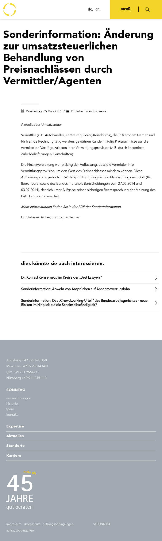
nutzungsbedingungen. (58, 524)
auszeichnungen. (19, 398)
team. (10, 409)
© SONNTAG (102, 524)
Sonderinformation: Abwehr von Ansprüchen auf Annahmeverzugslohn (75, 289)
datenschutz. (32, 524)
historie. (12, 404)
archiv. (93, 111)
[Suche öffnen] (148, 10)
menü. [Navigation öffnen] (125, 9)
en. (96, 10)
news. (103, 111)
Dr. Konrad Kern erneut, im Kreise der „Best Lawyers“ (61, 277)
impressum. (14, 524)
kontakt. (12, 415)
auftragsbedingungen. (21, 530)
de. (89, 10)
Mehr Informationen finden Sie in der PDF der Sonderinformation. (71, 207)
